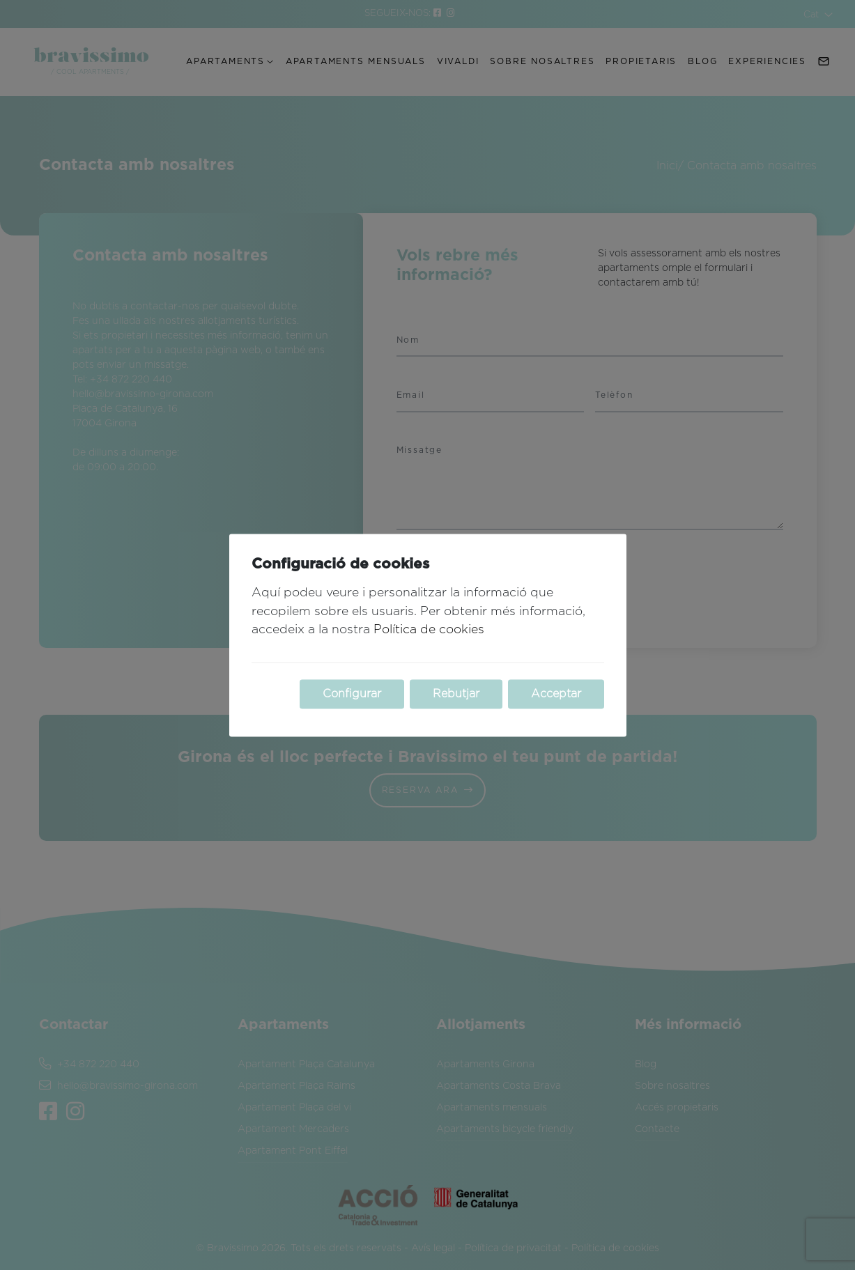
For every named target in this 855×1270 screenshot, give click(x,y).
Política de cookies (428, 630)
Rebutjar (456, 693)
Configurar (352, 693)
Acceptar (556, 693)
